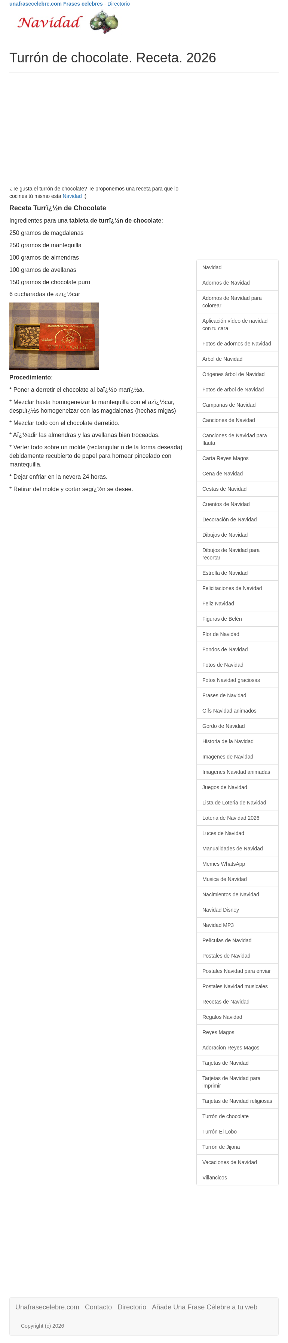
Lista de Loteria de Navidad (234, 803)
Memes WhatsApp (223, 864)
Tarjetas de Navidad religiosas (237, 1101)
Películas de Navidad (227, 940)
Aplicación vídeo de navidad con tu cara (234, 324)
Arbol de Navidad (222, 359)
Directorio (118, 4)
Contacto (98, 1307)
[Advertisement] (144, 132)
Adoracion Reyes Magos (231, 1048)
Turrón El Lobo (219, 1132)
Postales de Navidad (226, 956)
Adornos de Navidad (226, 283)
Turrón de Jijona (221, 1147)
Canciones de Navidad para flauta (234, 439)
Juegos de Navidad (224, 787)
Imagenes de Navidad (227, 757)
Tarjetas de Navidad (225, 1063)
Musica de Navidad (224, 879)
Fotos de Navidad (222, 665)
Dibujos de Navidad (225, 535)
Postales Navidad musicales (235, 986)
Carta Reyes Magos (225, 458)
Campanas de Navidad (228, 405)
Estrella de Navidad (225, 573)
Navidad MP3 (218, 925)
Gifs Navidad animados (229, 711)
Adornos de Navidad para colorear (232, 301)
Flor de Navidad (220, 634)
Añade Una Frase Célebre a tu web (204, 1307)
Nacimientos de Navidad (230, 894)
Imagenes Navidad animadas (236, 772)
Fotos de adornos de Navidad (236, 344)
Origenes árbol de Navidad (233, 374)
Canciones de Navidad (228, 420)
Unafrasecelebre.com (47, 1307)
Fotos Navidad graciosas (231, 680)
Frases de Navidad (224, 695)
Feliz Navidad (218, 604)
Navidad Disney (220, 910)
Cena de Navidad (222, 474)
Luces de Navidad (223, 833)
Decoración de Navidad (229, 519)
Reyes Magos (218, 1032)
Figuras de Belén (222, 619)
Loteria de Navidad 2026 (231, 818)
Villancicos (214, 1178)
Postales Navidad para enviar (236, 971)
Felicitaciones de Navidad (232, 588)
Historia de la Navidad (228, 741)
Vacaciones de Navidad (229, 1162)
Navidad (72, 196)
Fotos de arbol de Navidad (233, 390)
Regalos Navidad (222, 1017)
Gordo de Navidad (223, 726)
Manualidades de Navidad (232, 849)
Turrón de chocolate (225, 1116)
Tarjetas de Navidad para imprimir (231, 1082)
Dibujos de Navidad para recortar (231, 554)
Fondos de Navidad (225, 649)
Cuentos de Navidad (226, 504)
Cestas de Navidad (224, 489)
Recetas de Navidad (225, 1002)
